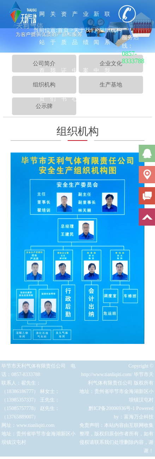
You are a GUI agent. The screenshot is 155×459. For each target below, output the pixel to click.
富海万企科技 (139, 419)
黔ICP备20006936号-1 (112, 410)
